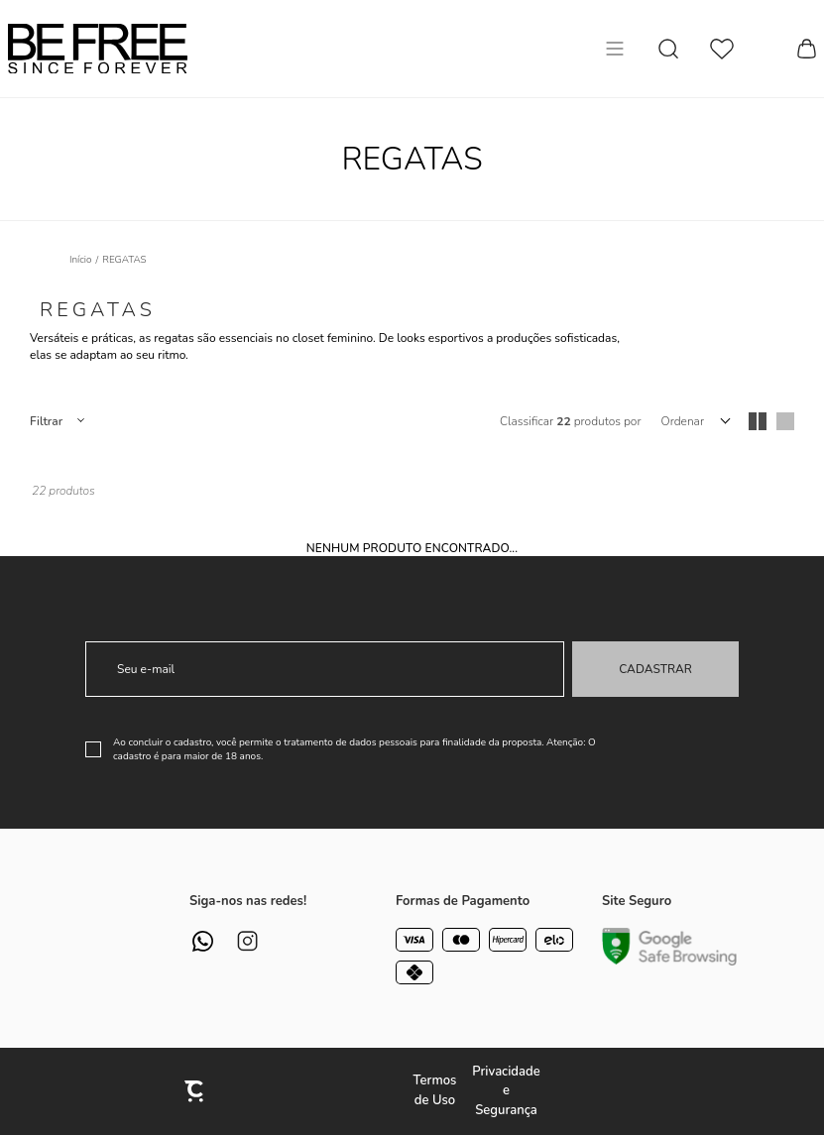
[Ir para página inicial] (80, 260)
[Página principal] (97, 48)
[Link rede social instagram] (247, 941)
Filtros (56, 421)
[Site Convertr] (195, 1090)
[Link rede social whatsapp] (202, 941)
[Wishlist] (722, 49)
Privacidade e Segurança (505, 1091)
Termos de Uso (435, 1090)
